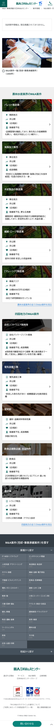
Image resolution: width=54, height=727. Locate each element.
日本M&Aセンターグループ (27, 679)
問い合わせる (27, 724)
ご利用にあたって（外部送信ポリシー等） (18, 707)
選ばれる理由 (8, 676)
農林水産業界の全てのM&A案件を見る (34, 305)
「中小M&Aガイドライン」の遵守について (25, 705)
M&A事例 (32, 676)
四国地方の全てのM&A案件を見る (36, 524)
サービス (21, 676)
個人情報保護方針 (44, 707)
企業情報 (43, 676)
